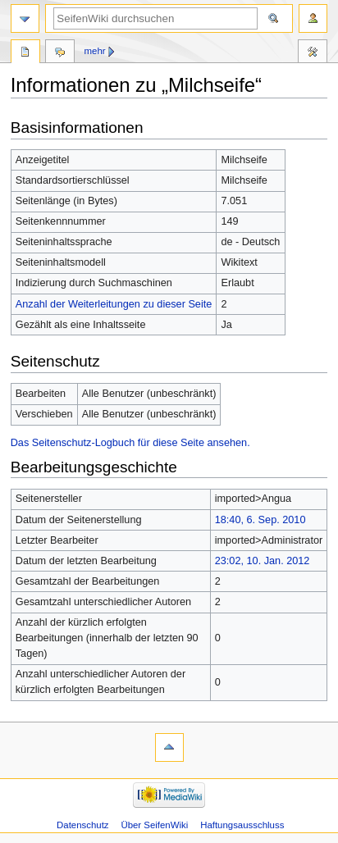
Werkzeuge (313, 53)
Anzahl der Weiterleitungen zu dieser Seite (114, 304)
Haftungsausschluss (242, 825)
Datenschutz (83, 825)
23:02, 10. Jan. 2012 (262, 561)
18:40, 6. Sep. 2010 (260, 520)
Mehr (95, 51)
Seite (25, 53)
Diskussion (60, 53)
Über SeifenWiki (154, 825)
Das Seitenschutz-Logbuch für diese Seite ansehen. (130, 443)
